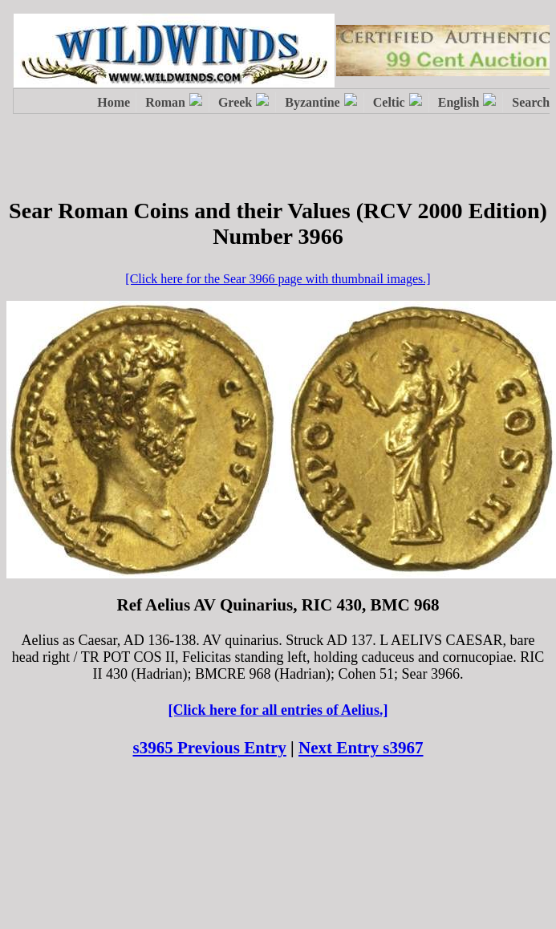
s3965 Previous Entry (209, 747)
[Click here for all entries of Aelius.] (278, 710)
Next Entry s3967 (361, 747)
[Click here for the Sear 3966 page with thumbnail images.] (277, 279)
